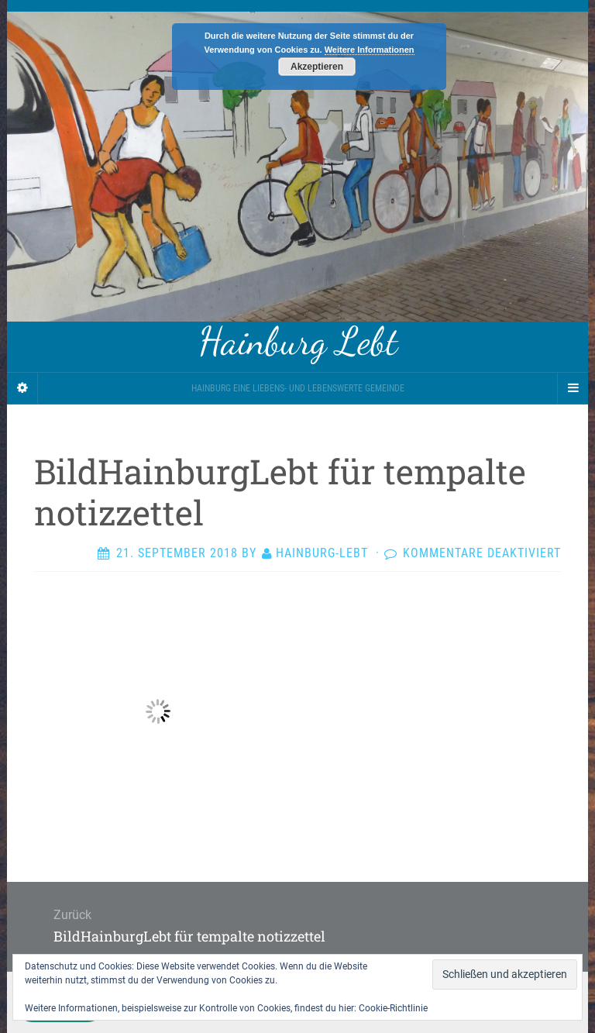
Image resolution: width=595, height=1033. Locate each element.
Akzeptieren (317, 66)
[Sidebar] (22, 388)
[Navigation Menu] (572, 388)
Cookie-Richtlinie (393, 1008)
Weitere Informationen (369, 49)
